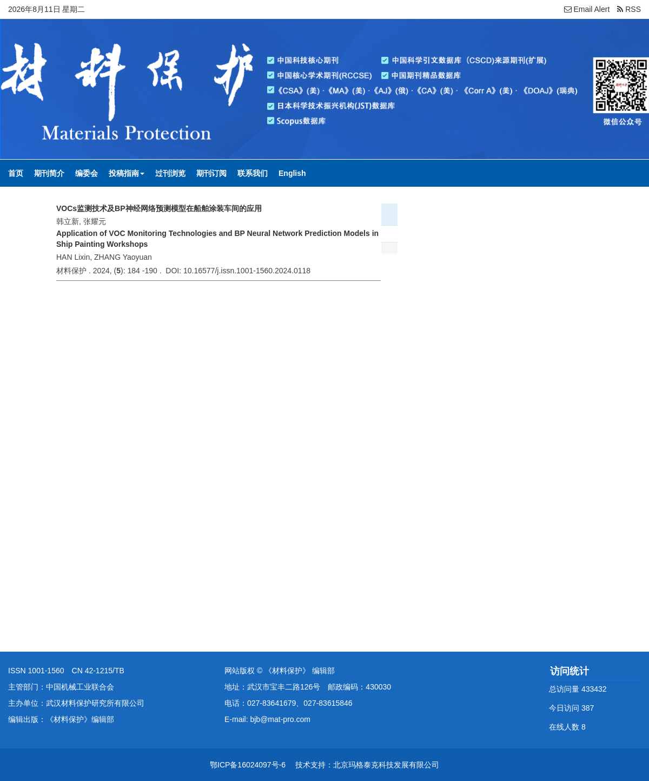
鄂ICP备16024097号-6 (248, 764)
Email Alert (587, 9)
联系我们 (252, 173)
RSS (629, 9)
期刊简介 (49, 173)
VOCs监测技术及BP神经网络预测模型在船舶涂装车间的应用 (159, 208)
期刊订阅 (211, 173)
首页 (15, 173)
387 (587, 708)
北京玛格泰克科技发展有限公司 (386, 764)
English (292, 173)
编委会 (86, 173)
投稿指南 (126, 173)
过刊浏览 (170, 173)
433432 (594, 689)
